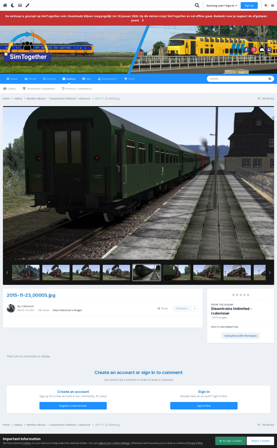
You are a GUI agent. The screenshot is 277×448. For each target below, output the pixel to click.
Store (131, 79)
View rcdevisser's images (67, 310)
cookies (26, 443)
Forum (32, 79)
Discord (51, 79)
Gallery (70, 80)
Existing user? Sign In (222, 5)
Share (163, 308)
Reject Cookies (260, 441)
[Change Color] (27, 5)
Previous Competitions (78, 88)
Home (14, 79)
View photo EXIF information (240, 335)
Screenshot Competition (40, 88)
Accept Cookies (230, 441)
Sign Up (249, 5)
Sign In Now (204, 405)
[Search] (226, 79)
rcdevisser (27, 306)
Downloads (109, 79)
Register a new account (73, 405)
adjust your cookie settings (114, 443)
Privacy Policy (195, 443)
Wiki (88, 79)
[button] (7, 272)
